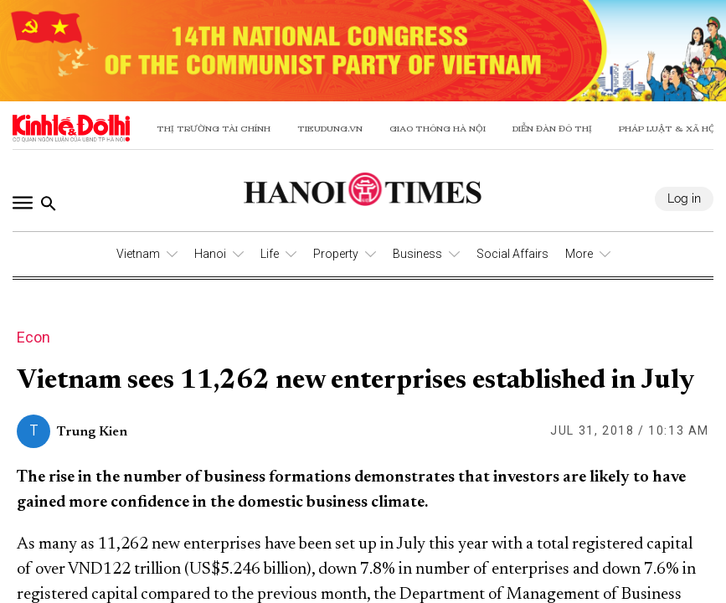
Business (417, 253)
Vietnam (138, 253)
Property (335, 253)
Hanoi (210, 253)
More (579, 253)
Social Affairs (512, 253)
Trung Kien (92, 432)
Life (269, 253)
